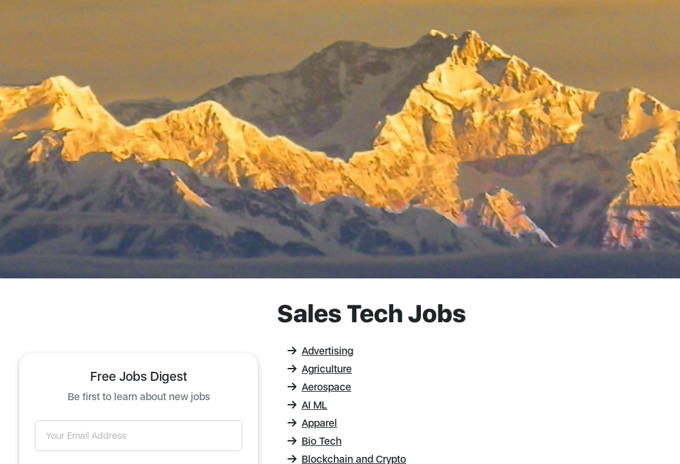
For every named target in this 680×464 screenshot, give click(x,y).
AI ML (307, 405)
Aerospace (319, 387)
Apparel (312, 423)
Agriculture (319, 369)
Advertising (320, 351)
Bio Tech (314, 441)
